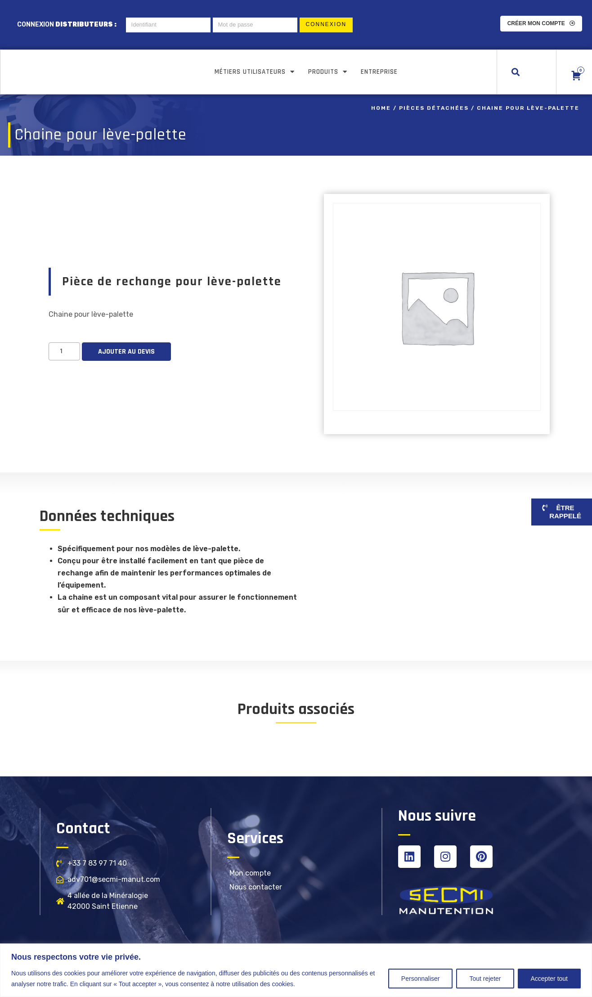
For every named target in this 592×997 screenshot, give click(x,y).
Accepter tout (549, 978)
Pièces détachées (434, 108)
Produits (327, 72)
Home (381, 108)
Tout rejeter (485, 978)
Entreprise (379, 71)
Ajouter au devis (126, 351)
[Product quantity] (64, 351)
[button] (515, 71)
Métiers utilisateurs (255, 72)
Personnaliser (420, 978)
